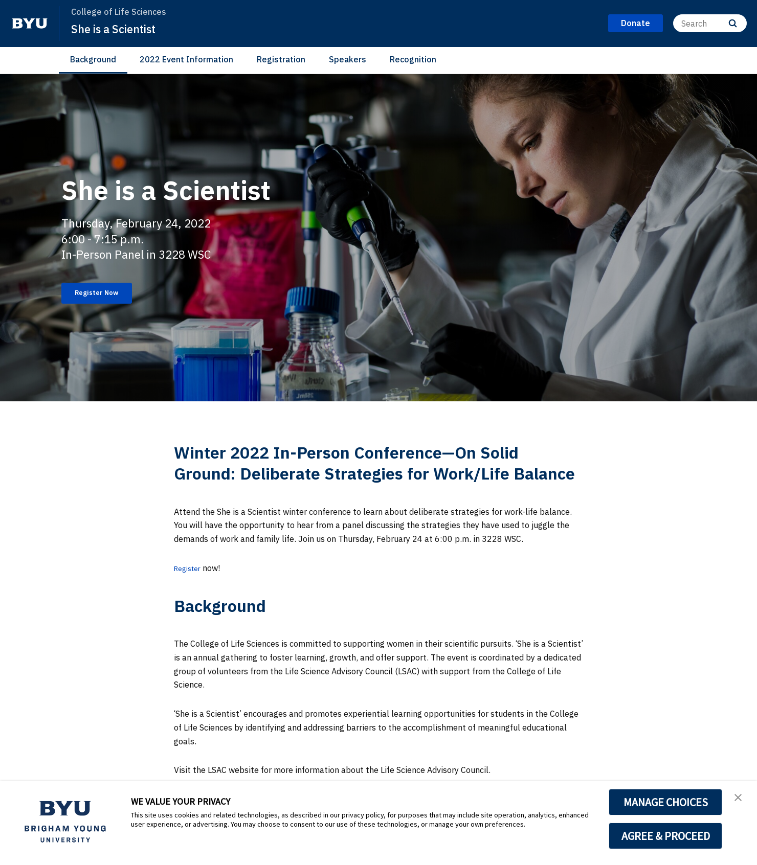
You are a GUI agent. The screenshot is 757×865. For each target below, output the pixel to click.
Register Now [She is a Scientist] (104, 293)
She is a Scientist (119, 28)
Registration (281, 59)
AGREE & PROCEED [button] (665, 836)
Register (190, 568)
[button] (740, 799)
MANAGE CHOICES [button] (666, 802)
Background (93, 59)
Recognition (413, 59)
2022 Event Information (186, 59)
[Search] (710, 23)
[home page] (30, 23)
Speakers (347, 59)
